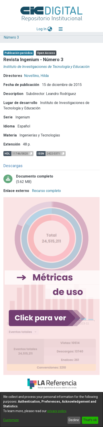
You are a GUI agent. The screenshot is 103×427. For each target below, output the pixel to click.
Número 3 (11, 37)
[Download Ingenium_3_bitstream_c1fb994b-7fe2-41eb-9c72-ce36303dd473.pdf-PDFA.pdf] (51, 179)
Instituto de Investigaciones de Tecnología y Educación (46, 67)
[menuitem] (50, 29)
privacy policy (56, 411)
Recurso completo (46, 191)
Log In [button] (41, 29)
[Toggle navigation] (60, 29)
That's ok (90, 420)
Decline (74, 420)
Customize (11, 420)
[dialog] (51, 409)
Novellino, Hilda (36, 76)
